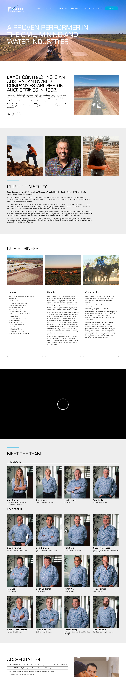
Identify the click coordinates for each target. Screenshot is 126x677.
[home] (18, 8)
